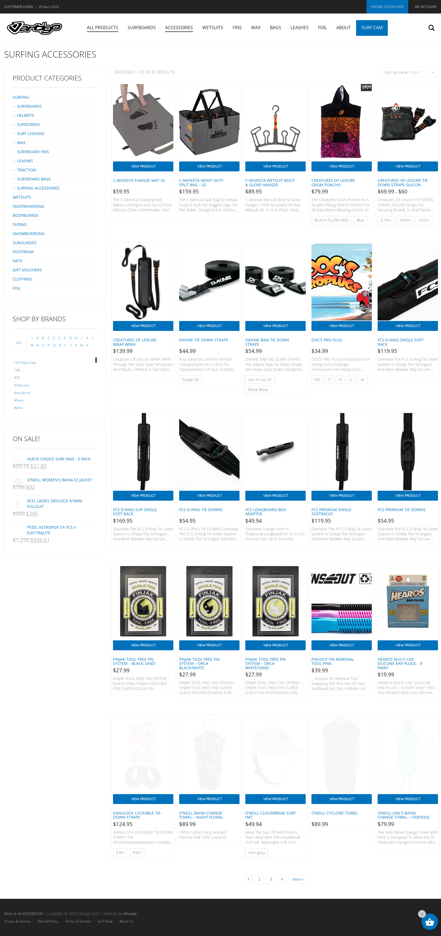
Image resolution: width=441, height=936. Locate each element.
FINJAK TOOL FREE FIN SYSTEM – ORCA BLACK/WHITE (199, 663)
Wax (255, 28)
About (343, 28)
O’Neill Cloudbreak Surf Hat (270, 815)
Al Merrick (21, 385)
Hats (17, 260)
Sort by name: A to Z (409, 72)
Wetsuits (212, 28)
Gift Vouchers (27, 270)
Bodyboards (26, 215)
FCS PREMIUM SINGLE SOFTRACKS (331, 511)
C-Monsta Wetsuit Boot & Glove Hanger (270, 182)
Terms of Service (78, 921)
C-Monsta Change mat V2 (139, 180)
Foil (322, 28)
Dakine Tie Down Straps (203, 339)
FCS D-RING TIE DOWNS (201, 509)
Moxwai (129, 913)
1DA (17, 370)
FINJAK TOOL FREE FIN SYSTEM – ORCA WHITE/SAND (265, 663)
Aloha (18, 407)
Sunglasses (25, 242)
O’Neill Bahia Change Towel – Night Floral (201, 815)
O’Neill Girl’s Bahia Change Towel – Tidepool (404, 815)
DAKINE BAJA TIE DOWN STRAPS (267, 342)
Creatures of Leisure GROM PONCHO (333, 182)
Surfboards (142, 28)
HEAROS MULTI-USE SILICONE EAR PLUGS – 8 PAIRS (400, 663)
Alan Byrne (22, 392)
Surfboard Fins (33, 151)
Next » (298, 879)
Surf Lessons (30, 133)
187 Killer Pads (25, 362)
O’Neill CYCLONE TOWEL (334, 813)
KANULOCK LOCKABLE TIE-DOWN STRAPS (137, 815)
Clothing (22, 279)
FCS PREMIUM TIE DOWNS (402, 509)
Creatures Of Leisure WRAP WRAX (135, 342)
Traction (26, 169)
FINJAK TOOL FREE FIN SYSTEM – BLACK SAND (134, 661)
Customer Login (18, 6)
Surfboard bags (34, 179)
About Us (126, 921)
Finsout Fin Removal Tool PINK (332, 661)
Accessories (179, 28)
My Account (426, 6)
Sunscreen (28, 124)
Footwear (23, 251)
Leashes (300, 28)
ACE (17, 377)
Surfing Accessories (38, 188)
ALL (18, 342)
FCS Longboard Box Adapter (265, 511)
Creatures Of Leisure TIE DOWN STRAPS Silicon (403, 182)
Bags (275, 28)
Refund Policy (48, 921)
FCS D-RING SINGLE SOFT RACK (401, 342)
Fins (237, 28)
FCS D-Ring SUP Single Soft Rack (135, 511)
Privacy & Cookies (17, 921)
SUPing (20, 224)
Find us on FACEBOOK (23, 913)
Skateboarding (28, 206)
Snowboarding (29, 233)
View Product (143, 166)
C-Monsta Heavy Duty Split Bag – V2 (201, 182)
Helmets (25, 115)
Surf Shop (105, 921)
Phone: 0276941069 (387, 6)
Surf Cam (372, 28)
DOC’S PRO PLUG (326, 339)
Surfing (21, 97)
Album (19, 400)
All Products (102, 28)
